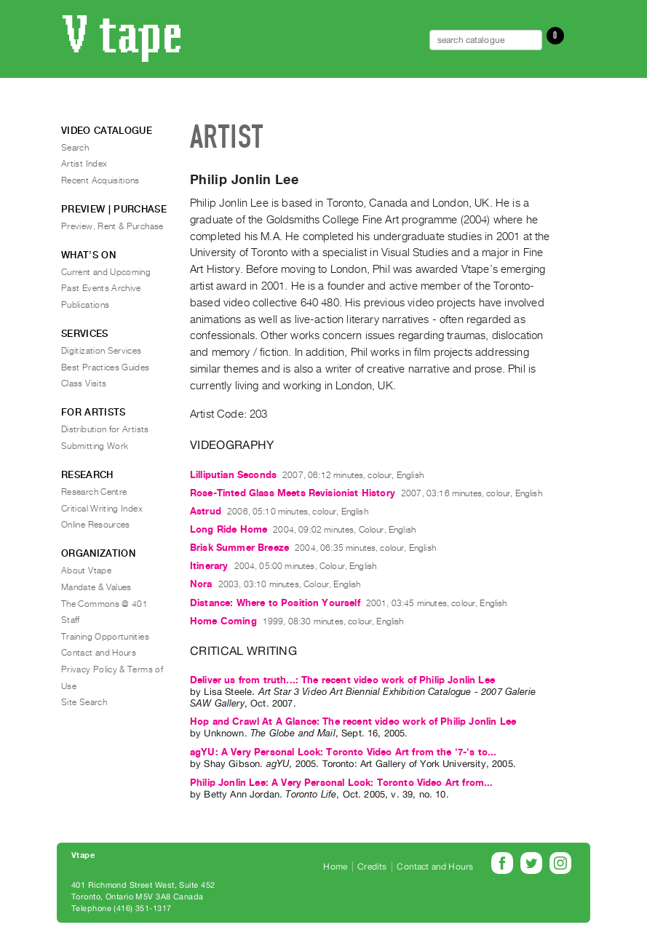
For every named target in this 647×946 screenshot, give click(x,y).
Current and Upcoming (106, 272)
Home (335, 867)
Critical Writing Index (102, 509)
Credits (371, 867)
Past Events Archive (101, 288)
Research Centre (94, 492)
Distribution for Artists (105, 429)
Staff (70, 620)
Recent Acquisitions (100, 180)
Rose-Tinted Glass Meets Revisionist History (292, 493)
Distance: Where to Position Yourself (275, 602)
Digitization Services (101, 351)
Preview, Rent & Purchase (112, 226)
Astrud (205, 511)
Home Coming (223, 621)
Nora (201, 584)
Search (75, 148)
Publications (85, 305)
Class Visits (83, 383)
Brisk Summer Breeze (239, 547)
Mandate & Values (96, 587)
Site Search (84, 702)
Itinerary (209, 565)
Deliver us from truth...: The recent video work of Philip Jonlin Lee (342, 680)
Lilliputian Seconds (233, 474)
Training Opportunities (105, 637)
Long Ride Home (228, 529)
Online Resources (95, 525)
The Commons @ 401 (104, 604)
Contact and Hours (98, 653)
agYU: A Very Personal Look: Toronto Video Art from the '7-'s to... (343, 752)
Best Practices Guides (105, 367)
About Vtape (86, 570)
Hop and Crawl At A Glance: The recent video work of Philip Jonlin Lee (353, 721)
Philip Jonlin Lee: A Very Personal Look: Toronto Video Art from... (341, 782)
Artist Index (84, 164)
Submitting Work (94, 446)
